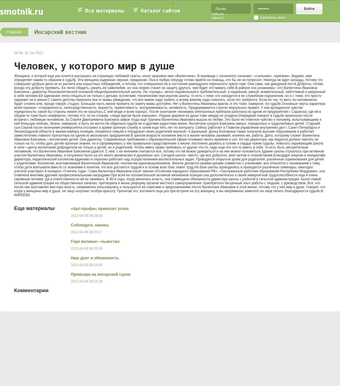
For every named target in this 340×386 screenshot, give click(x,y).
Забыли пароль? (217, 16)
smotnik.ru (21, 11)
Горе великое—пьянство (95, 241)
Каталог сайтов (160, 11)
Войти (309, 9)
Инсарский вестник (60, 32)
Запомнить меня (273, 18)
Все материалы (104, 11)
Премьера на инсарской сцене (101, 274)
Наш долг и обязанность (95, 258)
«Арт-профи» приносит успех (100, 208)
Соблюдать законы (90, 225)
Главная (14, 32)
